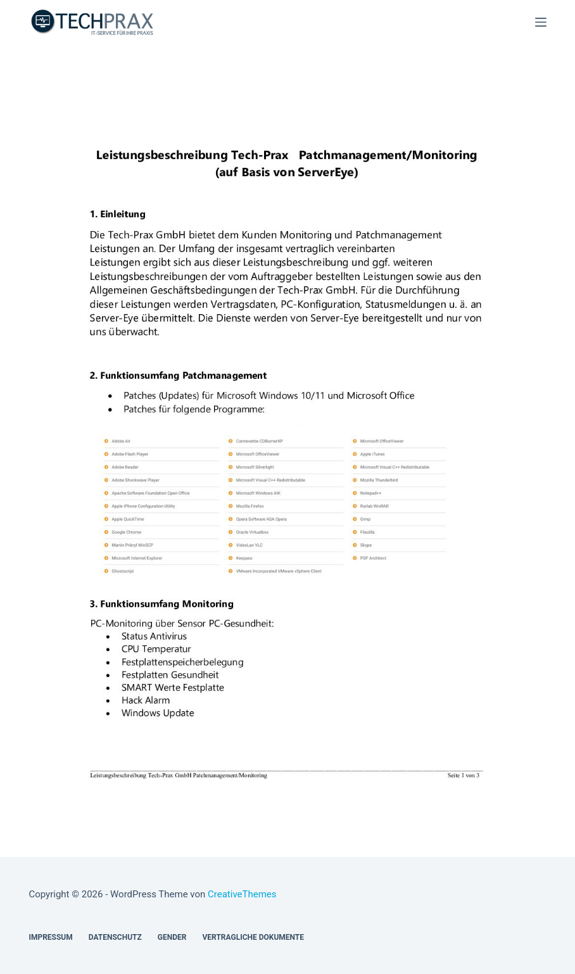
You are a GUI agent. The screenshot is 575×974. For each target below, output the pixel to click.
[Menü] (541, 22)
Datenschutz (115, 937)
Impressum (50, 937)
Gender (172, 937)
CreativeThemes (242, 894)
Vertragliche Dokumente (253, 937)
